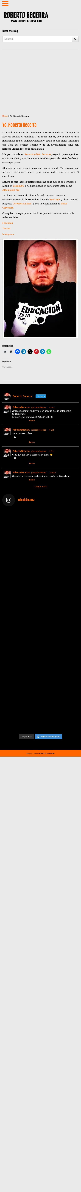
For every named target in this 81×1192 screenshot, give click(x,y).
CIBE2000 (18, 185)
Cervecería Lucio (22, 203)
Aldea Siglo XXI (11, 190)
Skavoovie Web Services (37, 154)
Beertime (55, 199)
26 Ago (52, 472)
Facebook (7, 223)
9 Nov (52, 407)
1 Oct (51, 451)
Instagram (8, 234)
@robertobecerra (38, 407)
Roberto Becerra (21, 407)
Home (5, 116)
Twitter (6, 228)
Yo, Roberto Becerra (19, 125)
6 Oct (51, 430)
